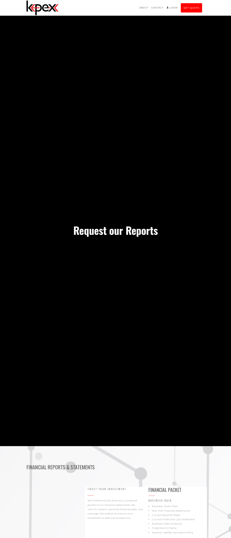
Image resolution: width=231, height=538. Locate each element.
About (143, 7)
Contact (157, 7)
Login (172, 7)
